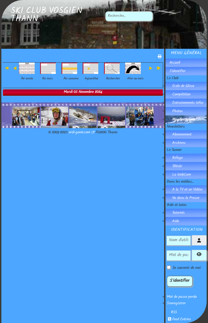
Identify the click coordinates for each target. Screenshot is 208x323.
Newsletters (176, 127)
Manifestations (183, 120)
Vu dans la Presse (185, 198)
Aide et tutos (177, 205)
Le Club (172, 78)
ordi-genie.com (82, 132)
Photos (177, 111)
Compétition (181, 95)
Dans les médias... (180, 182)
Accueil (175, 63)
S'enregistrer (176, 303)
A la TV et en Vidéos (187, 190)
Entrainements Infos (187, 103)
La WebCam (181, 175)
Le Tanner (174, 150)
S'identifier (178, 71)
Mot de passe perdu (182, 297)
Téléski (177, 166)
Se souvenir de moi (187, 268)
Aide (175, 221)
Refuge (177, 158)
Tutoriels (178, 213)
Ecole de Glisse (183, 86)
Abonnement (181, 135)
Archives (179, 143)
